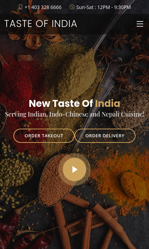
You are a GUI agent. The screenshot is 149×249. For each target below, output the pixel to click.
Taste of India (41, 23)
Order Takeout (43, 135)
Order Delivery (105, 135)
